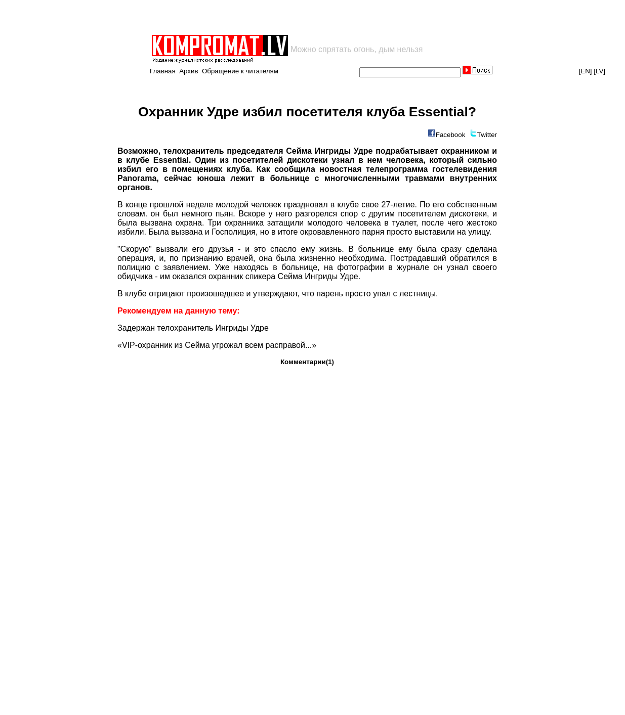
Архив (188, 71)
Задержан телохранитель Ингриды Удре (193, 328)
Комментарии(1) (307, 362)
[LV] (599, 71)
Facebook (451, 135)
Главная (163, 71)
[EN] (585, 71)
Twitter (487, 135)
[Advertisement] (268, 17)
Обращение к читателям (240, 71)
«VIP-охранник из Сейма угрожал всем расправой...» (216, 345)
